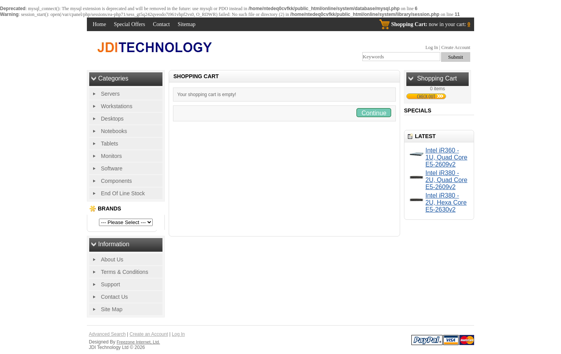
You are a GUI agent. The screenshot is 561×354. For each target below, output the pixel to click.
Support (110, 284)
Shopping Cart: (409, 24)
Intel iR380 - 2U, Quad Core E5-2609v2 (446, 180)
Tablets (109, 143)
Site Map (111, 309)
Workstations (116, 106)
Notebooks (114, 131)
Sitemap (187, 24)
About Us (112, 259)
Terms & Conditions (124, 272)
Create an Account (149, 334)
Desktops (112, 119)
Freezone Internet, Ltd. (138, 342)
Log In (431, 47)
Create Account (455, 47)
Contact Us (114, 297)
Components (116, 181)
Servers (110, 94)
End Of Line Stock (123, 193)
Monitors (111, 156)
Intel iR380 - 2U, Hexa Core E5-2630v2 (446, 202)
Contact (161, 24)
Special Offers (129, 24)
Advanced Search (107, 334)
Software (111, 168)
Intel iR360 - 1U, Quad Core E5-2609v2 (446, 157)
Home (99, 24)
